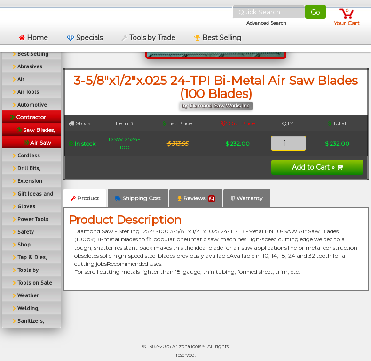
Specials (85, 37)
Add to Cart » (317, 167)
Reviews (196, 198)
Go (315, 12)
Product (85, 198)
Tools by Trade (148, 37)
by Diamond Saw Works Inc (216, 106)
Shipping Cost (138, 198)
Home (33, 37)
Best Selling (217, 37)
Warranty (247, 198)
